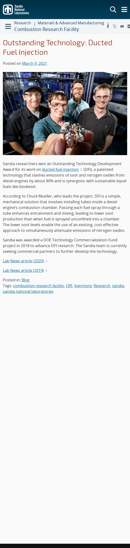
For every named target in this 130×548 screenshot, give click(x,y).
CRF (69, 285)
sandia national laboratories (28, 291)
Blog (25, 280)
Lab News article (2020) (25, 261)
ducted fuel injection (62, 169)
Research (102, 285)
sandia (118, 285)
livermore (83, 285)
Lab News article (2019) (25, 270)
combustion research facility (38, 285)
